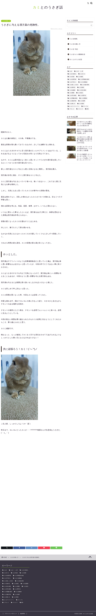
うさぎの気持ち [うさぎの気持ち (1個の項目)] (72, 74)
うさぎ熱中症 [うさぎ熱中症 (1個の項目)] (72, 87)
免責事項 (22, 613)
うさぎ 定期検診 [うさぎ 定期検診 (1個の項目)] (83, 82)
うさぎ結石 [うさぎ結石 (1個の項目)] (80, 92)
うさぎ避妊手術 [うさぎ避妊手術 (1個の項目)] (72, 101)
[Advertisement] (31, 113)
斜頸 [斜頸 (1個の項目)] (87, 109)
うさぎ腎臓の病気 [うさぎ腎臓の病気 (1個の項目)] (73, 98)
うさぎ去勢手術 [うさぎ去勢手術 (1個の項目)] (72, 79)
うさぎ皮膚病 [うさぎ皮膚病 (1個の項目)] (72, 90)
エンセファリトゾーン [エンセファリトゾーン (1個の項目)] (74, 106)
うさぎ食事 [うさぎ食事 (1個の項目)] (82, 101)
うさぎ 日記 (74, 49)
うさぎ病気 (73, 39)
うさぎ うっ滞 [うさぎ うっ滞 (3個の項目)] (79, 71)
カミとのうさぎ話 (76, 59)
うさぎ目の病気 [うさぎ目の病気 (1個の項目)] (82, 90)
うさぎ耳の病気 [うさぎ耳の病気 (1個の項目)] (72, 95)
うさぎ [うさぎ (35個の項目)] (70, 71)
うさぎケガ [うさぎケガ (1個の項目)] (82, 74)
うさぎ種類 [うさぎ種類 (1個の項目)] (71, 92)
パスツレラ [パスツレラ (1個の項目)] (80, 109)
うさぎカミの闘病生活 (77, 54)
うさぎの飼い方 (6, 21)
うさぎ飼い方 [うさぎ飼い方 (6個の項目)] (72, 103)
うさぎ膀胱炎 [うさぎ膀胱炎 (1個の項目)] (84, 98)
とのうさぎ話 (48, 7)
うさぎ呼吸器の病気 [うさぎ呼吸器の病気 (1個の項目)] (84, 79)
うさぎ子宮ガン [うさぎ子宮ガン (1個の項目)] (72, 82)
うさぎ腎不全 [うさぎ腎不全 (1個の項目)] (83, 95)
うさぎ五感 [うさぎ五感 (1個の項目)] (71, 76)
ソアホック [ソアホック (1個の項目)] (71, 109)
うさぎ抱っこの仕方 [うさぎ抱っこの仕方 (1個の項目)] (73, 84)
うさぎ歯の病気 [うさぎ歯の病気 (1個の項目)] (85, 84)
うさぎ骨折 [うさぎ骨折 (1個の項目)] (81, 103)
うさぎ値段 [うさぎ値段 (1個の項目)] (80, 76)
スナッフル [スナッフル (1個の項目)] (85, 106)
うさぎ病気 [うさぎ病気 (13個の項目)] (81, 87)
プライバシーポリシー (11, 613)
